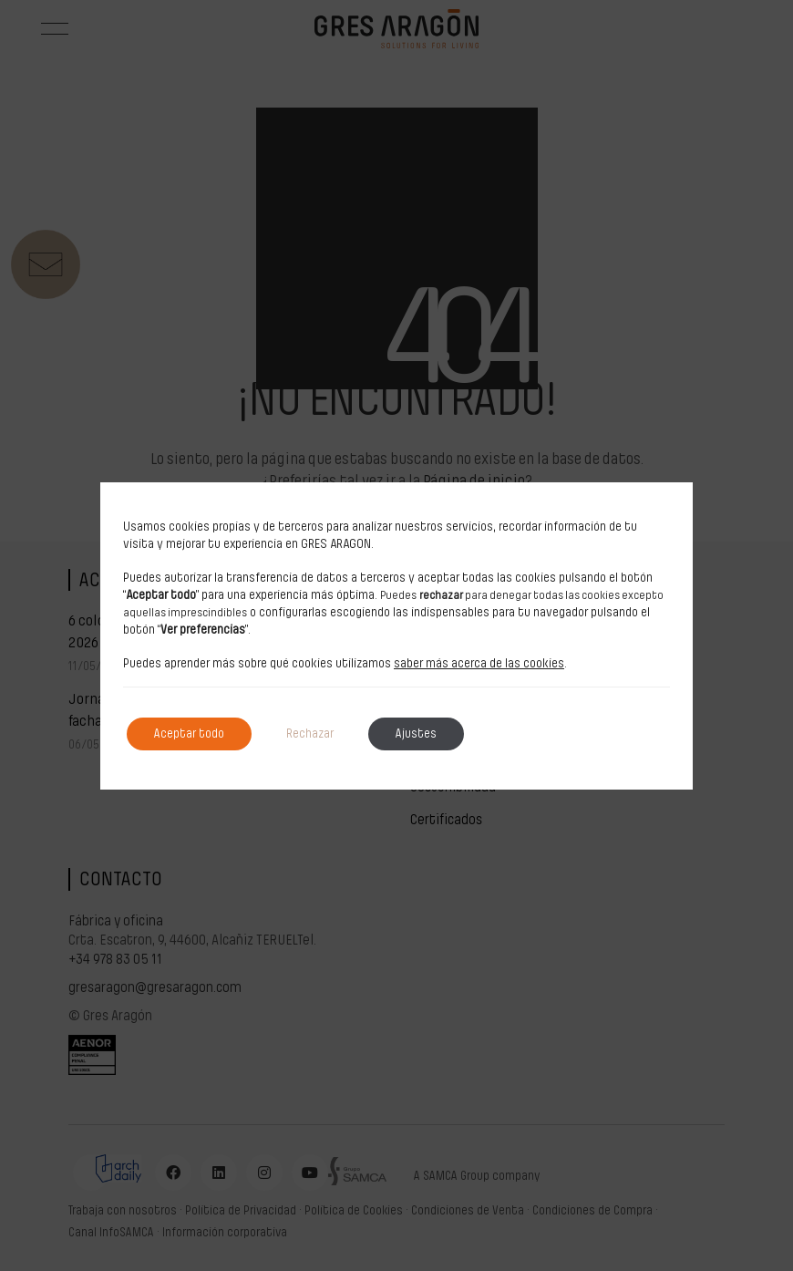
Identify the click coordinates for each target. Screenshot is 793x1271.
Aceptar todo (189, 734)
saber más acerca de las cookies (479, 663)
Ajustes (416, 734)
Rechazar (310, 734)
